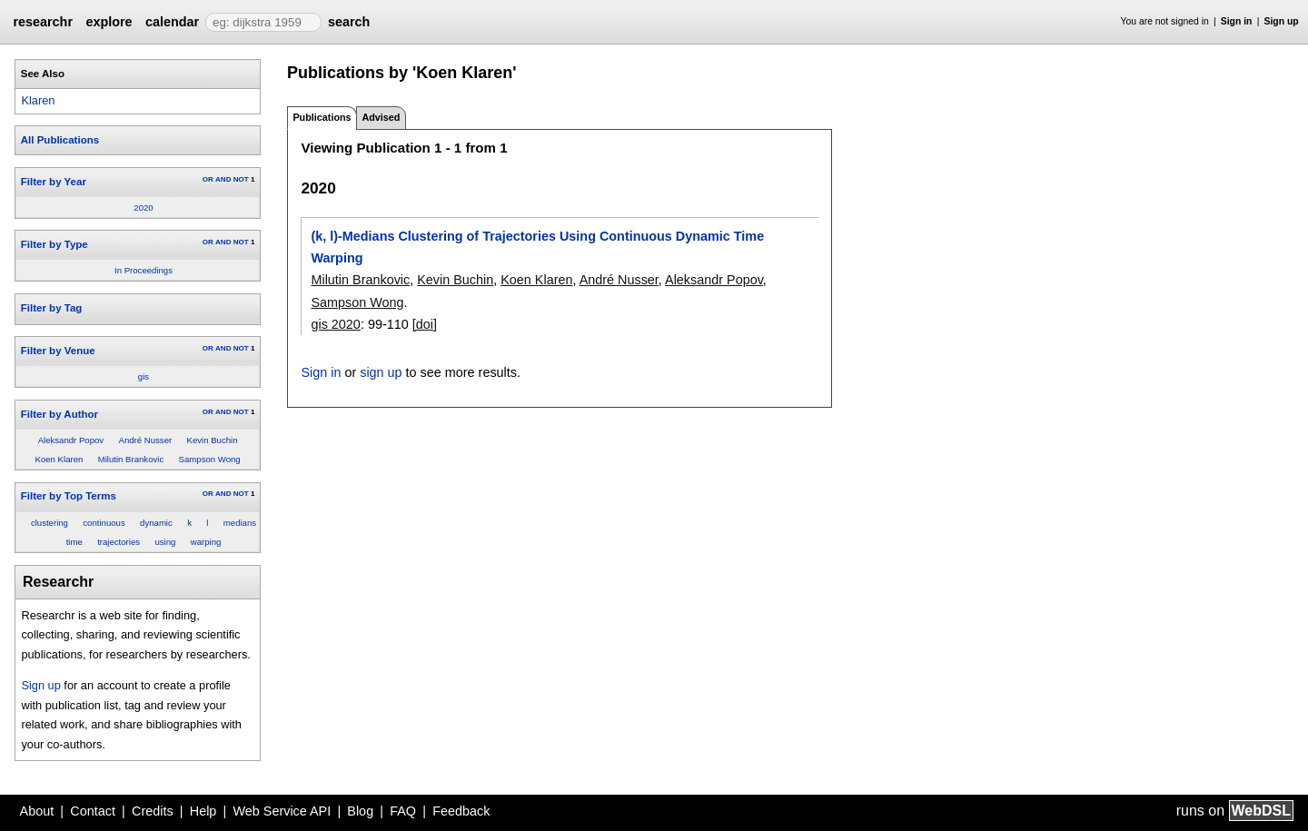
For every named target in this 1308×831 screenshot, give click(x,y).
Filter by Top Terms (68, 495)
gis (143, 376)
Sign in (1237, 21)
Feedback (461, 811)
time (74, 542)
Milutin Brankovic (131, 459)
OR (208, 179)
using (164, 542)
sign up (380, 372)
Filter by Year (53, 181)
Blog (360, 811)
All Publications (60, 139)
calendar (172, 22)
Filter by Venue (58, 350)
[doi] (424, 324)
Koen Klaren (59, 459)
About (37, 811)
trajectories (118, 542)
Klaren (37, 100)
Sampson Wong (210, 459)
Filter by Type (54, 244)
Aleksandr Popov (71, 440)
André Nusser (146, 440)
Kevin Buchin (212, 440)
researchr (43, 22)
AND (223, 179)
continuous (103, 523)
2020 (143, 208)
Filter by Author (59, 414)
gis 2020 (335, 324)
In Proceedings (143, 270)
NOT (241, 179)
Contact (92, 811)
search (349, 22)
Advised (381, 117)
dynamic (156, 523)
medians (239, 523)
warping (206, 542)
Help (203, 811)
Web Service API (282, 811)
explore (108, 22)
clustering (49, 523)
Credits (152, 811)
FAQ (403, 811)
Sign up (1281, 21)
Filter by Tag (52, 307)
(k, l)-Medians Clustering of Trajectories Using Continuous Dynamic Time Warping (537, 247)
